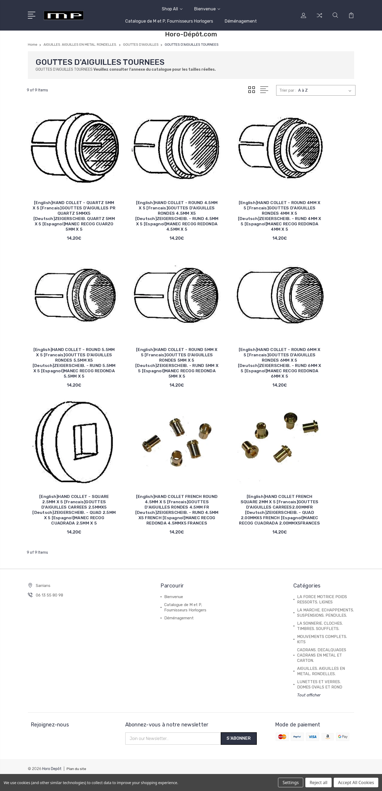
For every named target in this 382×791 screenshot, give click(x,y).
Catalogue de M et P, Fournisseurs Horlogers (169, 21)
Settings (291, 782)
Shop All (172, 8)
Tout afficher (309, 707)
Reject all (318, 782)
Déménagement (241, 21)
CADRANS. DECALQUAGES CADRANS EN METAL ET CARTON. (321, 667)
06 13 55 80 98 (49, 607)
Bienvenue (207, 8)
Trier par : (287, 90)
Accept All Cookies (356, 782)
